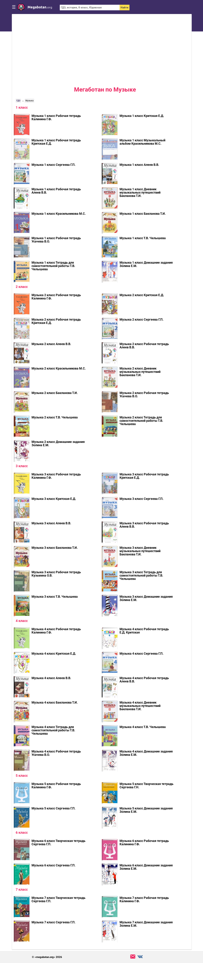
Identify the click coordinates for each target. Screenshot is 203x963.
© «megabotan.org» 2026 (47, 957)
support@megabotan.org (132, 956)
